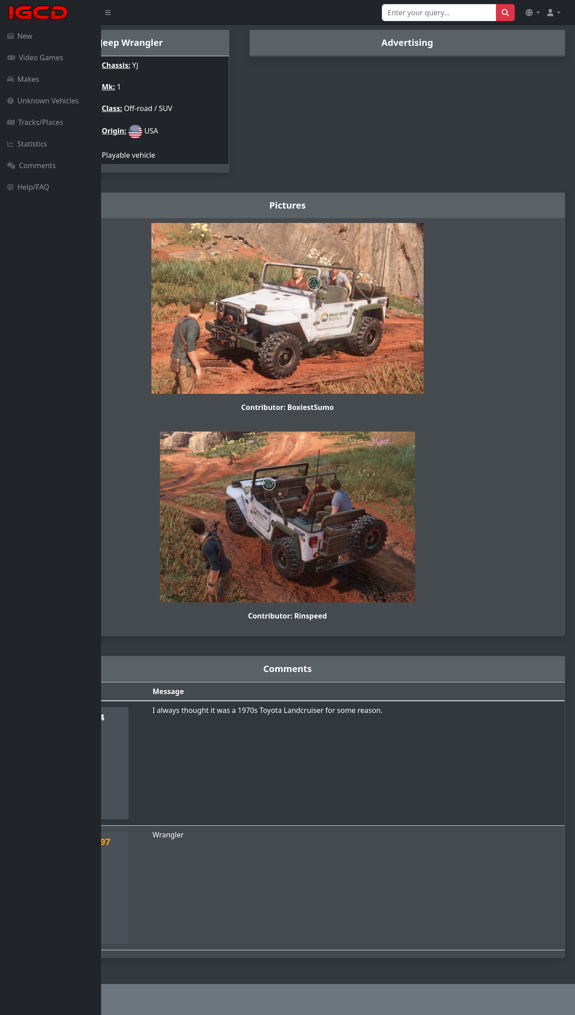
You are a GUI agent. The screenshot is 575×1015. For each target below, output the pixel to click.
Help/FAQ (28, 187)
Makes (23, 79)
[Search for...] (439, 12)
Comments (31, 165)
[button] (533, 13)
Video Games (35, 57)
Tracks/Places (35, 122)
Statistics (27, 144)
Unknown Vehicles (43, 101)
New (19, 36)
